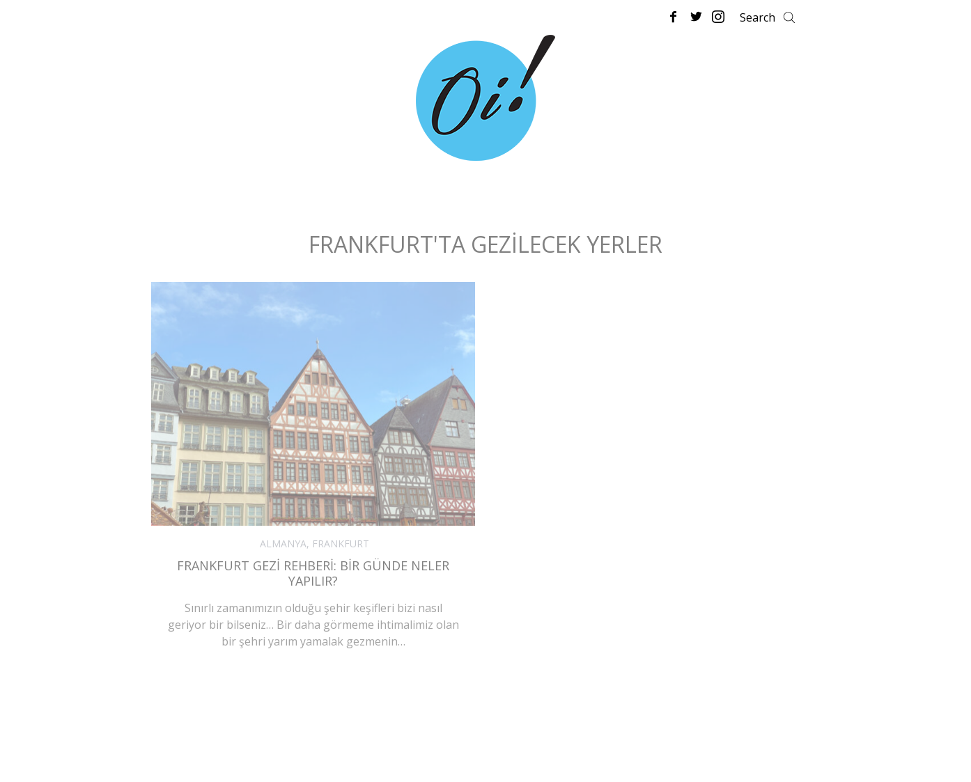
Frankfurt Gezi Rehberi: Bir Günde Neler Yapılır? (313, 573)
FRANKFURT (340, 543)
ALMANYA (283, 543)
